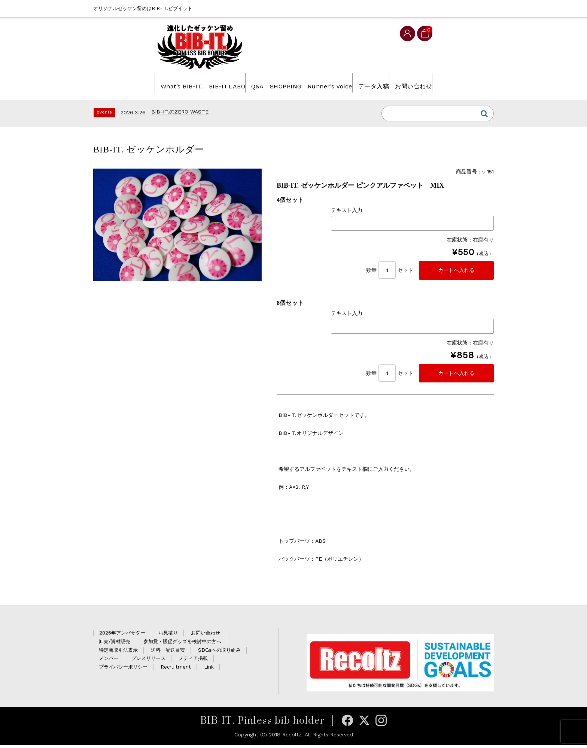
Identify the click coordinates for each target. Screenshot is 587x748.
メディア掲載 (193, 661)
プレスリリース (148, 661)
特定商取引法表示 (118, 653)
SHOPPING (282, 82)
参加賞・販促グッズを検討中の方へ (182, 644)
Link (209, 670)
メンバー (108, 661)
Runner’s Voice (339, 82)
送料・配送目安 (168, 653)
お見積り (168, 636)
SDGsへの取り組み (219, 653)
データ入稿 (395, 82)
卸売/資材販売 (114, 644)
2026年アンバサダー (122, 636)
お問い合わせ (448, 82)
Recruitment (176, 670)
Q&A (243, 82)
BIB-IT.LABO (201, 82)
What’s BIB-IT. (142, 82)
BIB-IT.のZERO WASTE (180, 112)
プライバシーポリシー (123, 670)
